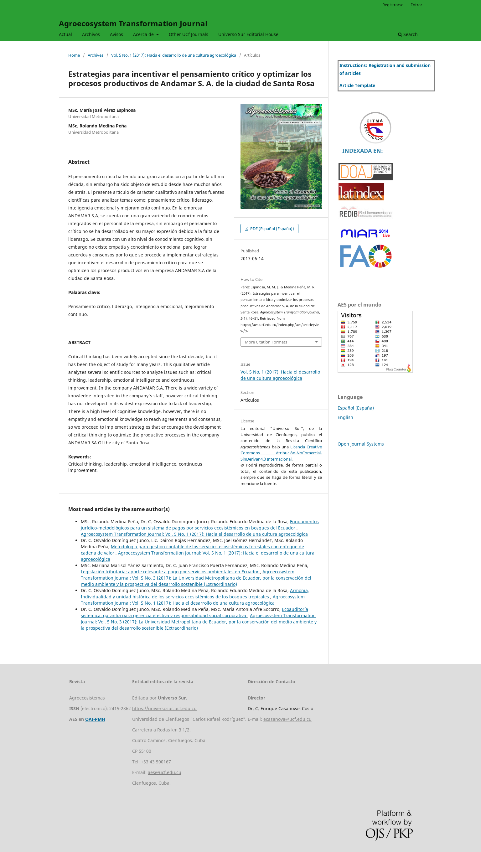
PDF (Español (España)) (271, 228)
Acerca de (144, 34)
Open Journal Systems (361, 444)
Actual (65, 34)
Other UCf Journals (188, 34)
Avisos (116, 34)
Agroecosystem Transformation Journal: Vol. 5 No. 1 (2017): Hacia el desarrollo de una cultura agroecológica (194, 534)
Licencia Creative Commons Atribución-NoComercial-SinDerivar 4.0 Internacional (281, 453)
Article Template (357, 85)
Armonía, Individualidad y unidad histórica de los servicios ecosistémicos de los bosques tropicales (195, 593)
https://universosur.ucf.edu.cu (164, 708)
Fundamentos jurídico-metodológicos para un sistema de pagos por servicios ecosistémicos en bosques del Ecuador (200, 525)
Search (408, 34)
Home (74, 55)
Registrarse (392, 5)
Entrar (416, 5)
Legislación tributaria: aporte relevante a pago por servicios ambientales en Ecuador (170, 572)
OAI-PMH (95, 719)
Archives (95, 55)
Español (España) (356, 408)
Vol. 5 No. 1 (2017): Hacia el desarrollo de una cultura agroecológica (173, 55)
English (345, 417)
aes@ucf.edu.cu (164, 772)
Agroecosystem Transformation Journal (133, 23)
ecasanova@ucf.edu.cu (287, 719)
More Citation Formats (266, 342)
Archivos (91, 34)
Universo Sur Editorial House (248, 34)
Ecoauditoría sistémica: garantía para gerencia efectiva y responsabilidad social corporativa (194, 612)
